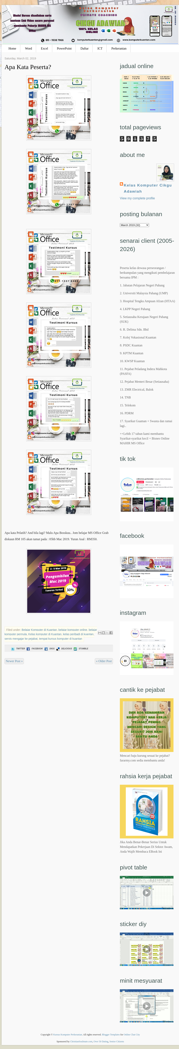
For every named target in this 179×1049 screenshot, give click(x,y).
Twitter (17, 649)
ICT (100, 48)
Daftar (84, 48)
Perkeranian (118, 48)
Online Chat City (132, 1034)
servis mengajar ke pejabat (21, 638)
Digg (49, 649)
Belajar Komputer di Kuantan (39, 629)
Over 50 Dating (101, 1041)
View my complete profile (137, 198)
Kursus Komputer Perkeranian (67, 1034)
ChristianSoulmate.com (81, 1041)
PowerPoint (64, 48)
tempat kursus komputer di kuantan (60, 638)
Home (12, 48)
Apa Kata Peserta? (28, 66)
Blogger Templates (111, 1034)
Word (28, 48)
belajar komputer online (73, 629)
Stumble (80, 649)
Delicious (64, 649)
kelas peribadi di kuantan (78, 634)
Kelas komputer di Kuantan (45, 634)
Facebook (34, 649)
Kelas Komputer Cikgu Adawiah (148, 188)
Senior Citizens (116, 1041)
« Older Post (104, 661)
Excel (44, 48)
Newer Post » (14, 661)
